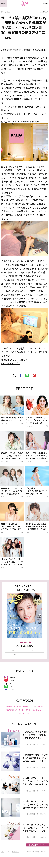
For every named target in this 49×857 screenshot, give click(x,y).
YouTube (13, 690)
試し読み (34, 652)
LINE (11, 702)
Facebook (13, 708)
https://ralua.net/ (30, 121)
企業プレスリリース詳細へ (14, 359)
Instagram (13, 685)
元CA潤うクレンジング (26, 843)
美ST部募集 (43, 3)
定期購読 (14, 659)
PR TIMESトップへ (10, 363)
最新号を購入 (15, 652)
